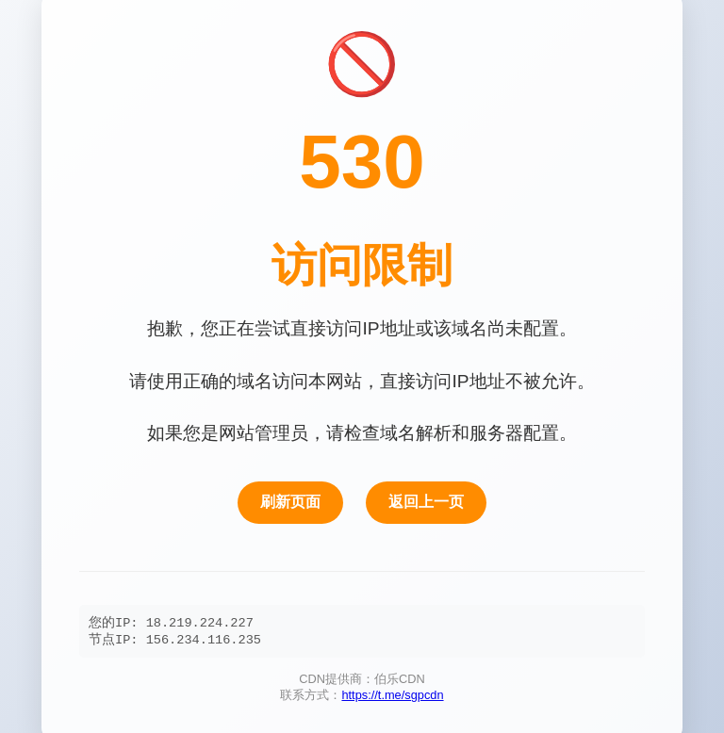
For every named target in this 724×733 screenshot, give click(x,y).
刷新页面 (290, 501)
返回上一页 (426, 501)
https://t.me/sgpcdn (392, 698)
